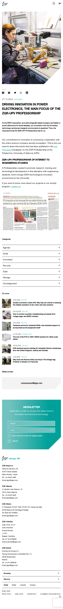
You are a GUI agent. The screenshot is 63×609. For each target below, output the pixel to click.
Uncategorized (31, 283)
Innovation (18, 99)
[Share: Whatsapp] (21, 93)
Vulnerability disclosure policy (18, 599)
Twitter (14, 588)
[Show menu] (60, 3)
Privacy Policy (7, 597)
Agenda (31, 247)
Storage (31, 277)
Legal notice (21, 597)
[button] (53, 3)
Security (31, 265)
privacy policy (37, 436)
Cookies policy (35, 597)
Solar (31, 271)
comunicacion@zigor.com (32, 383)
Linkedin (23, 588)
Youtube (33, 588)
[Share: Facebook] (3, 93)
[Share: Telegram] (9, 93)
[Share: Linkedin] (27, 93)
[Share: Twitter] (15, 93)
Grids (31, 253)
